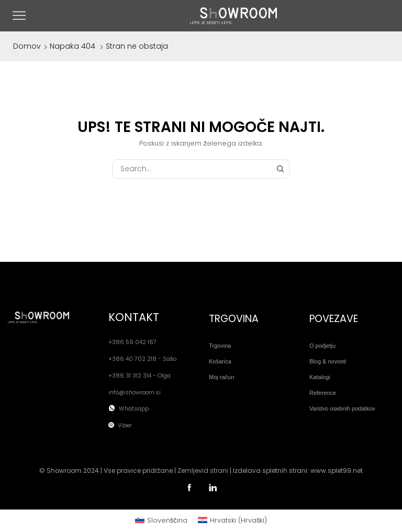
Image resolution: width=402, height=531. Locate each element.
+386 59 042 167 (132, 342)
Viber (125, 425)
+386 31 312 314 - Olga (139, 376)
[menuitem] (161, 520)
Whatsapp (134, 409)
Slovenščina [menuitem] (167, 520)
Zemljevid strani (202, 470)
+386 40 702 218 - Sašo (142, 359)
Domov (27, 46)
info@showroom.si (134, 392)
